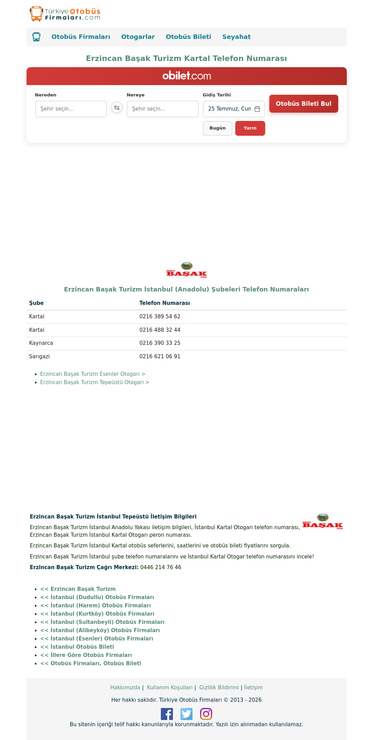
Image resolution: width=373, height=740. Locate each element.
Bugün (218, 128)
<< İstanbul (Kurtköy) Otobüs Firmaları (97, 614)
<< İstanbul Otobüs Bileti (77, 647)
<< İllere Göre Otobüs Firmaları (86, 655)
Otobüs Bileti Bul (303, 108)
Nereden (45, 94)
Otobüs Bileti (188, 36)
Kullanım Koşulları (170, 688)
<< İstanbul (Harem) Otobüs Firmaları (95, 606)
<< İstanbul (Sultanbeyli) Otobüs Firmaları (102, 622)
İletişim (253, 688)
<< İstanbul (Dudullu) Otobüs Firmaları (97, 597)
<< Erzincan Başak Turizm (78, 589)
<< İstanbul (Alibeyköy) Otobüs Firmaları (100, 630)
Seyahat (236, 36)
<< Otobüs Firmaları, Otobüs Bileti (90, 663)
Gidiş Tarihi (218, 94)
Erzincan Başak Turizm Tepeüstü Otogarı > (95, 382)
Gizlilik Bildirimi (219, 688)
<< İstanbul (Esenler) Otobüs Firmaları (96, 639)
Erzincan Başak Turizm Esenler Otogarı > (93, 374)
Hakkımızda (125, 688)
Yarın (250, 128)
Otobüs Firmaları (81, 36)
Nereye (137, 94)
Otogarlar (138, 36)
